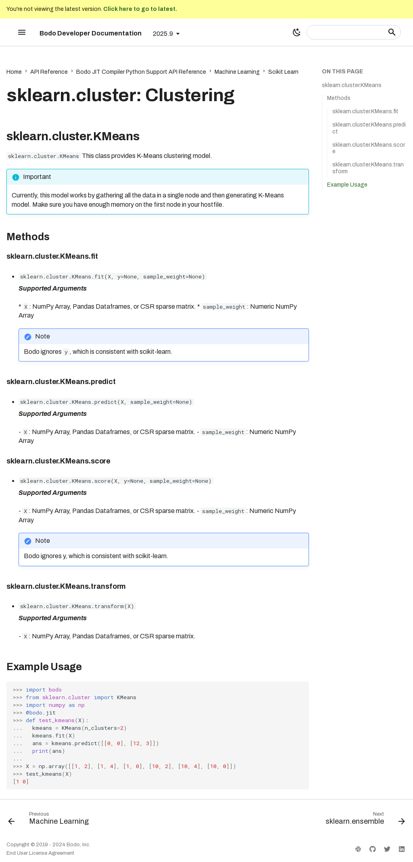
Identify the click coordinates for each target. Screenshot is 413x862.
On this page (342, 72)
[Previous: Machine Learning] (50, 820)
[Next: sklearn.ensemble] (363, 820)
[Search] (354, 32)
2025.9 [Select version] (163, 33)
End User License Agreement (40, 853)
